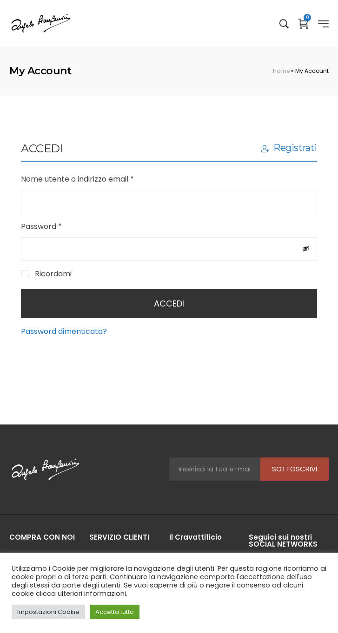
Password (57, 226)
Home (281, 71)
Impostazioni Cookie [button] (48, 611)
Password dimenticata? (64, 331)
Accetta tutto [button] (114, 611)
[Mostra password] (306, 248)
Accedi (169, 303)
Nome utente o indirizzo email (93, 178)
